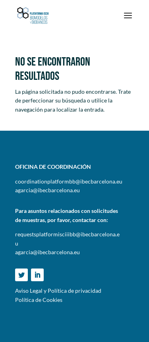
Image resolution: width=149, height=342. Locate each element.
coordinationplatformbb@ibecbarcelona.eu (68, 181)
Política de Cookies (38, 299)
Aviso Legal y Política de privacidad (58, 290)
